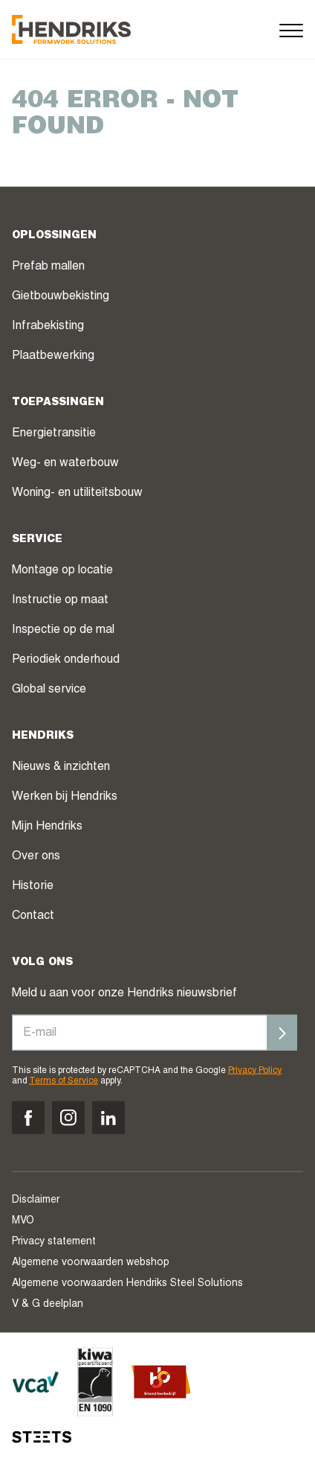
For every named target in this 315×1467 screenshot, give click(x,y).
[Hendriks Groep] (71, 29)
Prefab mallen (48, 267)
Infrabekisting (48, 326)
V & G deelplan (47, 1304)
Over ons (36, 856)
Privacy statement (54, 1242)
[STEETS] (41, 1437)
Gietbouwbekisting (60, 296)
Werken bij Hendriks (64, 797)
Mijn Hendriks (47, 827)
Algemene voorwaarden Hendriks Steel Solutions (127, 1284)
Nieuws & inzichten (61, 767)
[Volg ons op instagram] (68, 1117)
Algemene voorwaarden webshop (90, 1263)
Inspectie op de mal (63, 630)
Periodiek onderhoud (66, 660)
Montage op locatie (62, 570)
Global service (49, 690)
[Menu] (291, 29)
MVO (23, 1221)
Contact (33, 916)
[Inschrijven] (282, 1032)
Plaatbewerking (53, 356)
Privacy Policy (255, 1070)
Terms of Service (63, 1081)
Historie (32, 886)
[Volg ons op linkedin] (108, 1117)
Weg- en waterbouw (65, 463)
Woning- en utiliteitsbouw (77, 493)
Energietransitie (54, 433)
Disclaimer (35, 1200)
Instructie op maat (60, 600)
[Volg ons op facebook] (28, 1117)
